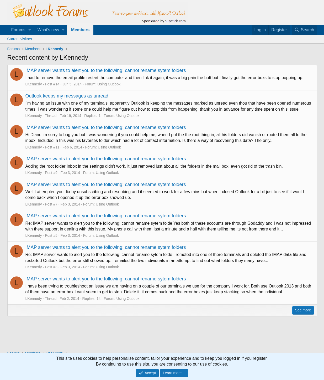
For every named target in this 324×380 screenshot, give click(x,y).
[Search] (304, 30)
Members (80, 30)
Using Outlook (108, 84)
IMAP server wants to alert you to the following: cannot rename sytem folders (105, 70)
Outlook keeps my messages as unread (66, 96)
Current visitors (19, 39)
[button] (30, 30)
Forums (18, 30)
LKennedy (33, 84)
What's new (48, 30)
